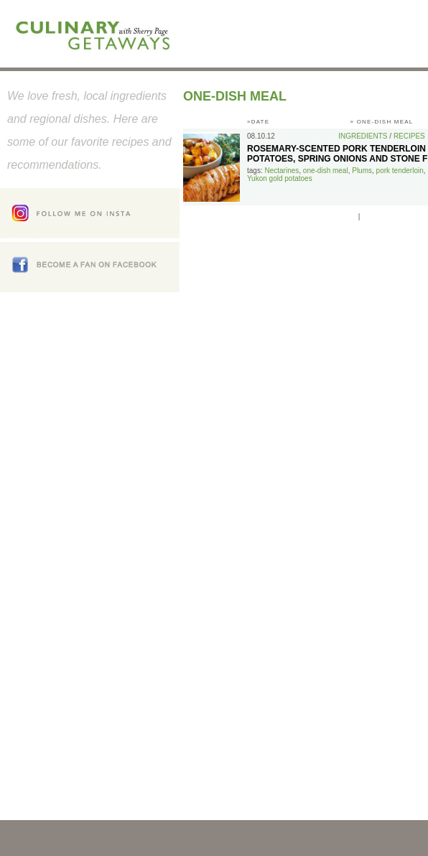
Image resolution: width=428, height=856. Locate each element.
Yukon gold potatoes (279, 178)
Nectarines (281, 171)
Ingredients (362, 136)
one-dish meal (325, 171)
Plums (362, 171)
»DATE (258, 121)
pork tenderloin (400, 171)
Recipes (409, 136)
